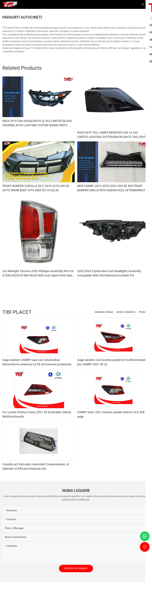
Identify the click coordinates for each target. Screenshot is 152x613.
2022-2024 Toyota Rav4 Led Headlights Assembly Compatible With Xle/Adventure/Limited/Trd (109, 273)
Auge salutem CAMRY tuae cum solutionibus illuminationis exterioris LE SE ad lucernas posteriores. (37, 362)
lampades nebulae (104, 312)
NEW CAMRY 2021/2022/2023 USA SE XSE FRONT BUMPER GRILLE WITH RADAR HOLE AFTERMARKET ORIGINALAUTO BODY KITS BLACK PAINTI (111, 188)
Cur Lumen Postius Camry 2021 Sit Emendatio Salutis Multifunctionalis (36, 414)
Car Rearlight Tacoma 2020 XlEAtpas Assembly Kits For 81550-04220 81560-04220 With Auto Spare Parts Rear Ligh (38, 273)
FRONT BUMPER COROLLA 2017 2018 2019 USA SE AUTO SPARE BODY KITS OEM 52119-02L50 (35, 188)
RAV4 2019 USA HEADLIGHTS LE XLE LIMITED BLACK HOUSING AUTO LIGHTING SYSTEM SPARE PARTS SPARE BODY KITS (37, 123)
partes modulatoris (125, 312)
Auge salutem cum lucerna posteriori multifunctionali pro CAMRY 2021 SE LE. (111, 362)
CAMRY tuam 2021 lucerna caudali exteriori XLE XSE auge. (111, 414)
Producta (143, 312)
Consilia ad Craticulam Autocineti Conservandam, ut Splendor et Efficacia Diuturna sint (35, 466)
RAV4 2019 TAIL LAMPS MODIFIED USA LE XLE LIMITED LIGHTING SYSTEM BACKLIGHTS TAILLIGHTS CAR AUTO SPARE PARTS (112, 135)
